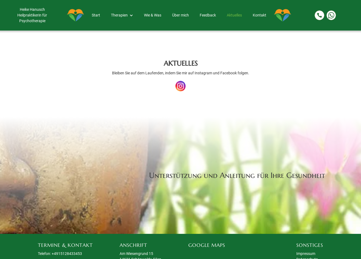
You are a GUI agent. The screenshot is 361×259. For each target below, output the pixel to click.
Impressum (305, 253)
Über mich (180, 15)
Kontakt (259, 15)
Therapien (119, 15)
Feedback (208, 15)
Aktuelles (234, 15)
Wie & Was (152, 15)
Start (96, 15)
